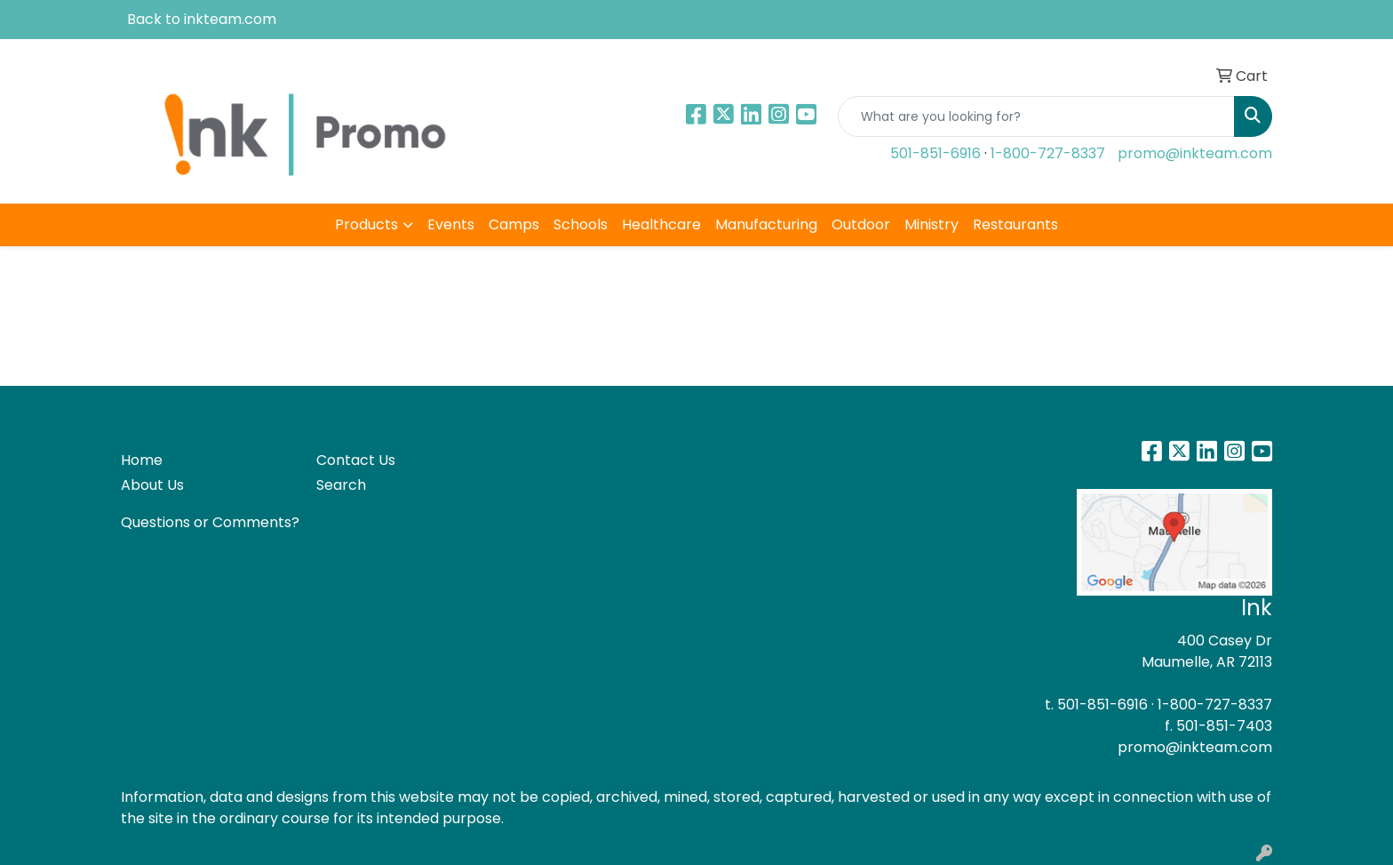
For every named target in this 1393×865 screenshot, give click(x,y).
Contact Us (355, 460)
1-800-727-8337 (1048, 153)
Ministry (931, 224)
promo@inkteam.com (1195, 153)
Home (142, 460)
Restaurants (1015, 224)
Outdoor (861, 224)
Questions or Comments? (210, 522)
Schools (580, 224)
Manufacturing (766, 224)
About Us (152, 485)
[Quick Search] (1036, 116)
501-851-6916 (935, 153)
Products (366, 224)
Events (450, 224)
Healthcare (661, 224)
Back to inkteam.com (201, 19)
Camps (514, 224)
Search (341, 485)
